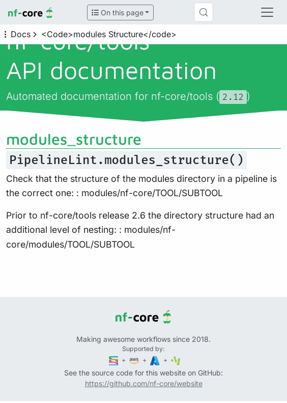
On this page (118, 12)
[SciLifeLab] (176, 360)
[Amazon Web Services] (134, 360)
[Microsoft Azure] (155, 360)
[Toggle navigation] (267, 12)
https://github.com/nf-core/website (144, 383)
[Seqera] (114, 360)
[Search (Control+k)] (203, 12)
